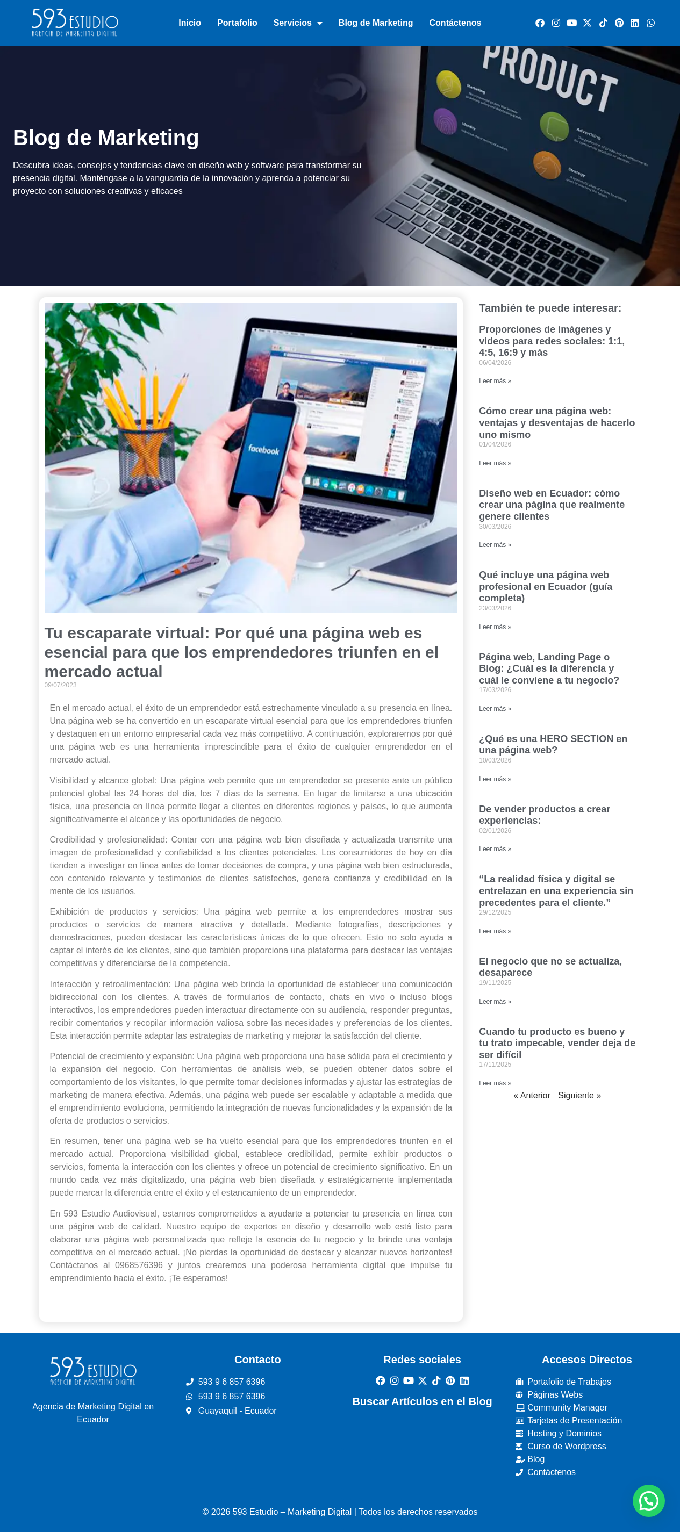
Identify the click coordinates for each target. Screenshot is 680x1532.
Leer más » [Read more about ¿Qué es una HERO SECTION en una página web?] (495, 779)
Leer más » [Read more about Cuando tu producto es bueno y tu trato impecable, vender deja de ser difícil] (495, 1083)
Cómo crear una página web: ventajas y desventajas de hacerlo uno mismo (557, 423)
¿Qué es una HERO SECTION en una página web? (553, 744)
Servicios (298, 23)
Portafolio (237, 22)
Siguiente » (579, 1095)
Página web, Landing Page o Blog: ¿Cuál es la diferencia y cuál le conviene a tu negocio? (549, 669)
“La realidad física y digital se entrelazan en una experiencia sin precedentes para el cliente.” (556, 891)
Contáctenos (456, 22)
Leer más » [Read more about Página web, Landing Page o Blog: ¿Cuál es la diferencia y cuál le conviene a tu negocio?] (495, 709)
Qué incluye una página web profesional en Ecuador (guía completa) (545, 586)
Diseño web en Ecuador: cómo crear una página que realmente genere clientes (552, 505)
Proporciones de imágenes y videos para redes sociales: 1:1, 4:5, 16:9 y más (552, 341)
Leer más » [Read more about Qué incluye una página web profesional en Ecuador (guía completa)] (495, 627)
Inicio (189, 22)
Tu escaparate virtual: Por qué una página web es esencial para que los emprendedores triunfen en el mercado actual (242, 652)
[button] (649, 1501)
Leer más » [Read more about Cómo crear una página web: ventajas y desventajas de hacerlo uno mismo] (495, 463)
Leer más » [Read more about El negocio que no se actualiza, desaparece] (495, 1001)
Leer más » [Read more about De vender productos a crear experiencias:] (495, 849)
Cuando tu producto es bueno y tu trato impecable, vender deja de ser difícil (557, 1043)
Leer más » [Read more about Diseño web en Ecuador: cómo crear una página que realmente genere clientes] (495, 545)
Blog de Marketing (376, 22)
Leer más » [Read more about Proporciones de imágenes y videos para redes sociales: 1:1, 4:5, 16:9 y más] (495, 381)
